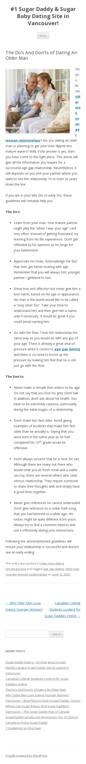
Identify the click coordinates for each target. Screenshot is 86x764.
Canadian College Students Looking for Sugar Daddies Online (62, 609)
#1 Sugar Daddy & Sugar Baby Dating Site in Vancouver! (43, 16)
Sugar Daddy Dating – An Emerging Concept (36, 662)
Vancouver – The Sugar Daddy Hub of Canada (37, 712)
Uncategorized (16, 569)
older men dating (52, 563)
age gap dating (53, 569)
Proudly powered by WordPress (26, 756)
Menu (43, 35)
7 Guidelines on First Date (23, 728)
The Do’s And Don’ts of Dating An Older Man (36, 690)
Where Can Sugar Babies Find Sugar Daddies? (37, 706)
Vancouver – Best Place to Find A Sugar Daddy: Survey (43, 701)
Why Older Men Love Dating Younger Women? (37, 695)
